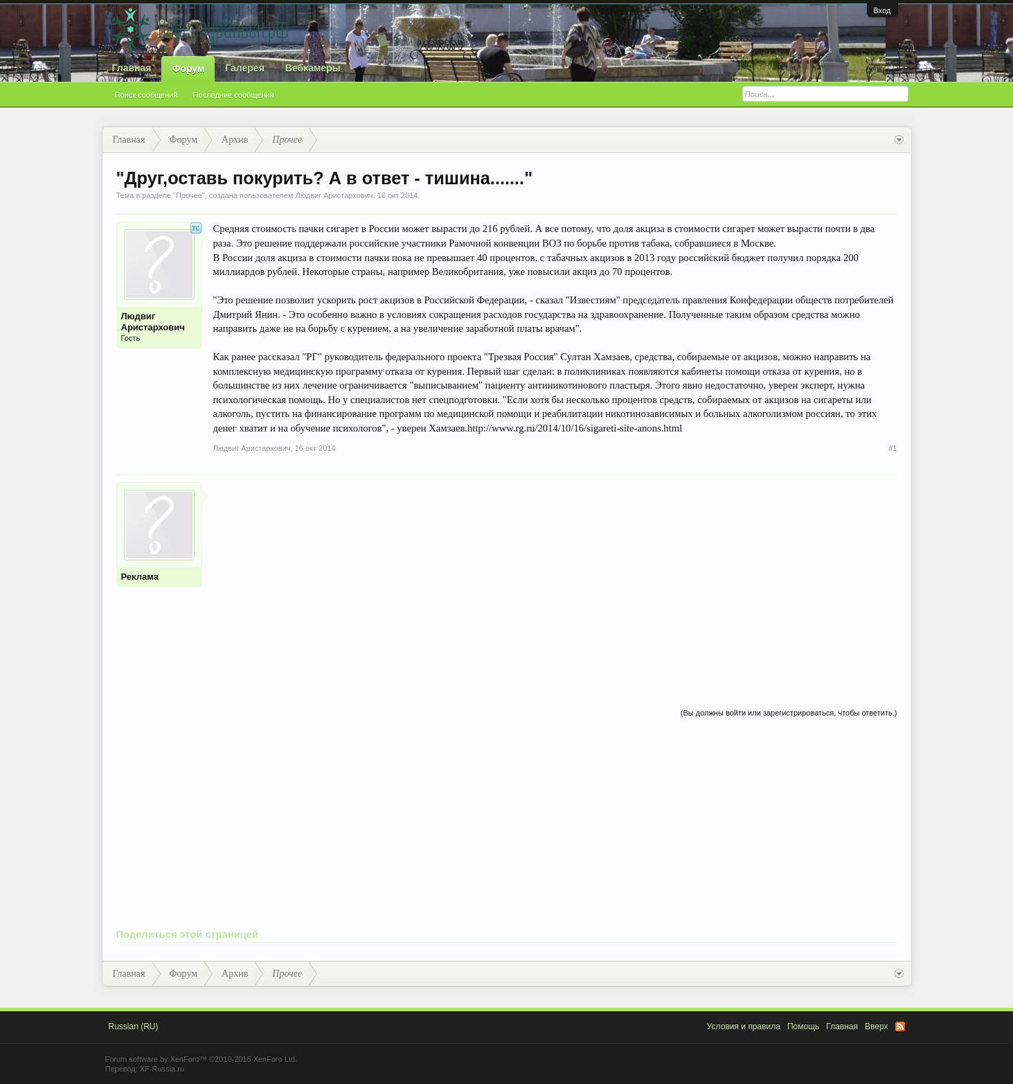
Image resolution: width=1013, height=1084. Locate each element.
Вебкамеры (313, 67)
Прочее (189, 195)
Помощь (803, 1026)
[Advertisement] (555, 579)
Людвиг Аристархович (334, 195)
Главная (132, 67)
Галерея (245, 67)
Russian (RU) (134, 1026)
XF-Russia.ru (162, 1069)
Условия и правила (743, 1026)
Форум (188, 68)
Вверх (876, 1026)
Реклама (140, 576)
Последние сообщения (233, 95)
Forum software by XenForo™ (201, 1059)
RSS (900, 1026)
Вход (882, 10)
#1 (892, 448)
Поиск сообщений (146, 95)
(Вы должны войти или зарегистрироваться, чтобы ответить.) (789, 713)
